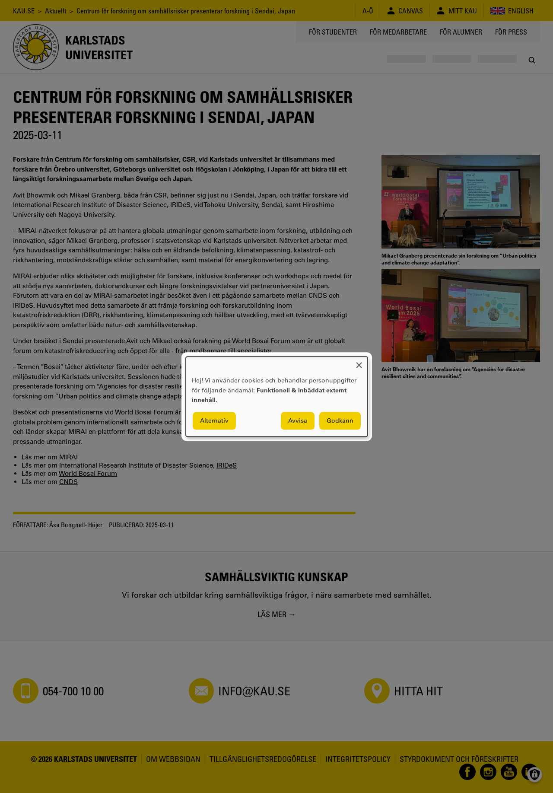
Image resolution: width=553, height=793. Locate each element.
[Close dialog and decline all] (359, 362)
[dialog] (277, 396)
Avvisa (297, 420)
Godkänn (340, 420)
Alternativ (214, 420)
